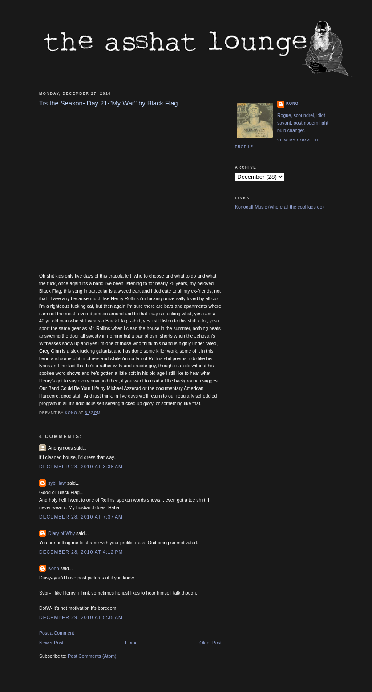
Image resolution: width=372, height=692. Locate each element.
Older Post (210, 642)
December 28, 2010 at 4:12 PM (81, 552)
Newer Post (51, 642)
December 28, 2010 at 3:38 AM (81, 466)
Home (131, 642)
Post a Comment (56, 633)
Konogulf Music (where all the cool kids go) (279, 206)
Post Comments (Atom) (92, 656)
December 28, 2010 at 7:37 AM (81, 516)
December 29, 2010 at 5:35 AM (81, 617)
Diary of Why (61, 533)
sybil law (57, 483)
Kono (53, 568)
